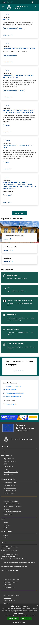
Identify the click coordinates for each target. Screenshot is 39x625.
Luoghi (6, 535)
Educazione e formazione (11, 501)
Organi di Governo (9, 459)
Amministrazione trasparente (12, 595)
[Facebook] (4, 451)
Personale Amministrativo (11, 472)
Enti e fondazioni (8, 467)
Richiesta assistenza (9, 587)
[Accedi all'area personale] (32, 2)
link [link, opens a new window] (35, 615)
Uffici (5, 464)
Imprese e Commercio (10, 488)
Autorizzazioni (8, 514)
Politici (6, 469)
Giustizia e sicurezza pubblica (12, 504)
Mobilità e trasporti (9, 493)
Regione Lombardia (7, 2)
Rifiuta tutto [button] (26, 618)
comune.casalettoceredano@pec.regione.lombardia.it (19, 563)
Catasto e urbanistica (10, 490)
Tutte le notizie (19, 213)
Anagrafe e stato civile (10, 483)
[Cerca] (36, 7)
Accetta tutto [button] (13, 618)
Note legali (7, 603)
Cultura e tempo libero (10, 485)
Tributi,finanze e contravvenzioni (13, 506)
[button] (19, 622)
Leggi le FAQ (7, 585)
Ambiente (6, 509)
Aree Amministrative (10, 461)
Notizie (6, 140)
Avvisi (6, 14)
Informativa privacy (9, 601)
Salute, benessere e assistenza (12, 512)
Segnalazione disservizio (10, 582)
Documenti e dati (8, 474)
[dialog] (19, 614)
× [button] (37, 605)
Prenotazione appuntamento (12, 579)
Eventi (5, 538)
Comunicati (7, 525)
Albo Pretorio (7, 598)
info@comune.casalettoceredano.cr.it (16, 567)
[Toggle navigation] (3, 7)
